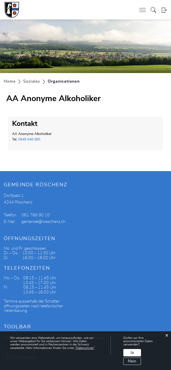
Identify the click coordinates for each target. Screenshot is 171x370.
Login (164, 10)
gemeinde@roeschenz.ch (43, 222)
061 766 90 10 (35, 215)
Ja (132, 353)
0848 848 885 (29, 139)
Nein (132, 361)
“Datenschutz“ (84, 348)
